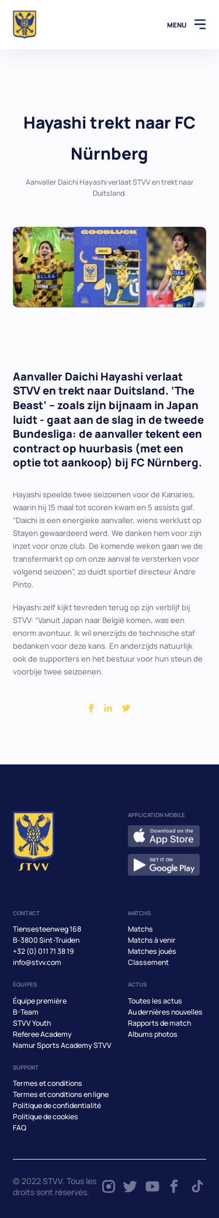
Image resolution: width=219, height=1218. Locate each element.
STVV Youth (32, 1023)
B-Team (26, 1012)
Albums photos (153, 1034)
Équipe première (40, 1001)
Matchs (140, 929)
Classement (148, 962)
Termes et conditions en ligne (61, 1094)
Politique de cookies (45, 1117)
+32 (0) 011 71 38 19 (43, 951)
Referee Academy (42, 1034)
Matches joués (152, 951)
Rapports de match (159, 1023)
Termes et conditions (47, 1083)
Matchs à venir (152, 940)
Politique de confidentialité (57, 1105)
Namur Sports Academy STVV (62, 1045)
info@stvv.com (37, 962)
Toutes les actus (155, 1001)
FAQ (19, 1128)
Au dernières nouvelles (165, 1012)
